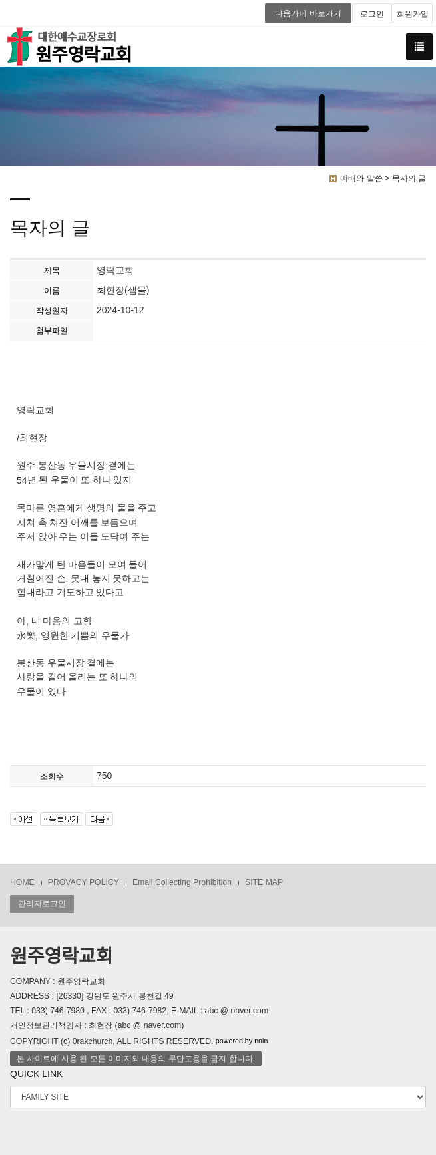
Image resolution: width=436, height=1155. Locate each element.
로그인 (372, 14)
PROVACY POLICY (83, 882)
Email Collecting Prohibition (182, 882)
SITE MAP (264, 882)
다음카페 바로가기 (308, 13)
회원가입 (413, 14)
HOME (22, 882)
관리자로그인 (42, 903)
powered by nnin (242, 1041)
